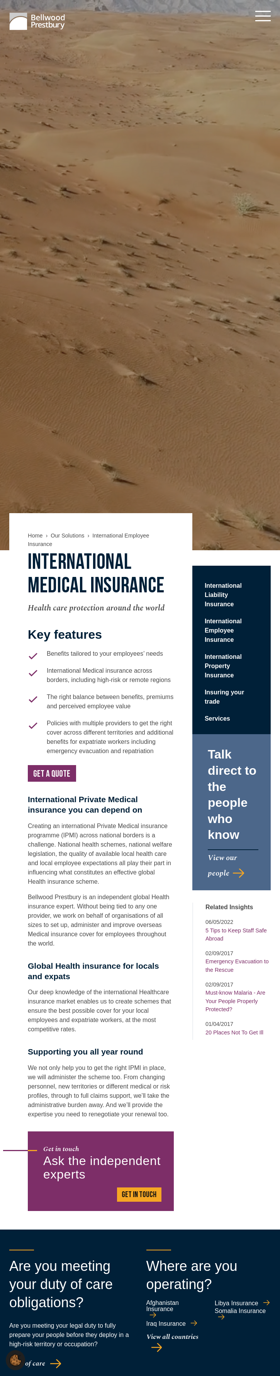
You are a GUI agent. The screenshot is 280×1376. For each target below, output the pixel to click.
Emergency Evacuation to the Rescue (237, 965)
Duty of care (27, 1363)
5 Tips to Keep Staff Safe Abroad (236, 934)
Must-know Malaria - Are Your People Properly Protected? (235, 1001)
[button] (15, 1359)
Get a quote (51, 774)
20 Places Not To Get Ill (234, 1032)
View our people (222, 865)
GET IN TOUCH (139, 1195)
